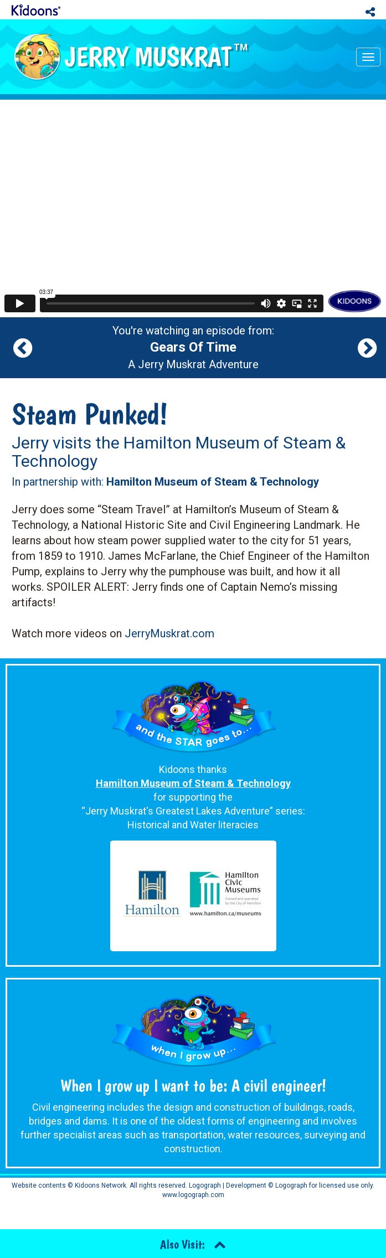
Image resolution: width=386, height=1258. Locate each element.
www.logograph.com (193, 1195)
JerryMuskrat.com (169, 633)
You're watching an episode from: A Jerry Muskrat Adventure (193, 348)
